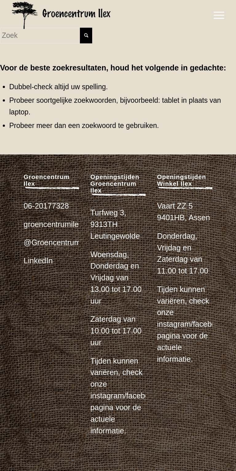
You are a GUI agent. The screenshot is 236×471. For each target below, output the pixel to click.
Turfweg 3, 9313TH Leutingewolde (115, 224)
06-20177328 (46, 206)
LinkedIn (38, 260)
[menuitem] (215, 15)
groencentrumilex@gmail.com (74, 224)
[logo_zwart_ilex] (61, 15)
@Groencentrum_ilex (60, 242)
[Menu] (215, 15)
